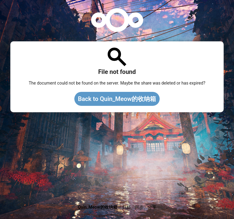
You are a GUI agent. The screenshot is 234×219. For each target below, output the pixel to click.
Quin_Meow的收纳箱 (97, 207)
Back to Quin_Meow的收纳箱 (117, 99)
